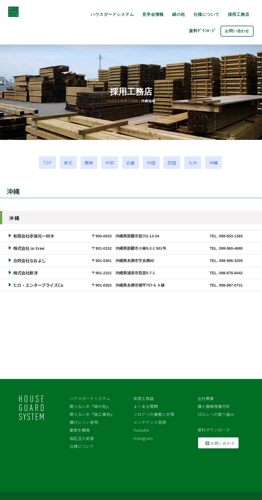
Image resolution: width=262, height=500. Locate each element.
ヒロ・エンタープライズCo (38, 285)
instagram (143, 438)
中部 (109, 163)
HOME (112, 100)
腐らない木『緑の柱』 (90, 406)
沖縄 (213, 163)
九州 (192, 163)
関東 (89, 163)
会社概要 (206, 398)
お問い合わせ (237, 31)
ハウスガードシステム (112, 14)
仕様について (206, 14)
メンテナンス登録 (151, 422)
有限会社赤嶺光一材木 (33, 236)
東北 (68, 163)
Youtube (141, 430)
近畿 (130, 163)
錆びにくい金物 (84, 422)
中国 (151, 163)
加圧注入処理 (82, 438)
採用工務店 (238, 14)
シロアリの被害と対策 (153, 414)
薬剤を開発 (80, 430)
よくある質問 (147, 406)
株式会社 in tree (28, 248)
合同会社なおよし (29, 260)
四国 (172, 163)
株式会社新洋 (25, 273)
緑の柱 (178, 14)
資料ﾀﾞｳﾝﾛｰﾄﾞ (202, 30)
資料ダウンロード (214, 430)
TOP (47, 163)
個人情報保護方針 (214, 406)
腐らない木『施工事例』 (92, 414)
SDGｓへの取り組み (216, 414)
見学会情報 (153, 14)
